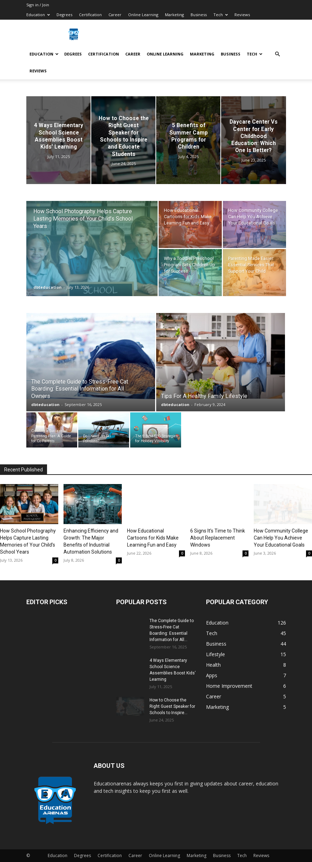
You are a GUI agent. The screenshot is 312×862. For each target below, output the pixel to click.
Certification (90, 14)
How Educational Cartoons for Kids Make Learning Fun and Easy (153, 538)
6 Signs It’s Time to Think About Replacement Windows (217, 538)
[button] (277, 54)
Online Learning (143, 14)
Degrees (64, 14)
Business (199, 14)
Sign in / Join (37, 4)
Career (114, 14)
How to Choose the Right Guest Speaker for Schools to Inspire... (172, 706)
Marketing (174, 14)
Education (38, 14)
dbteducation (47, 287)
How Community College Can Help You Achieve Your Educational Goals (281, 538)
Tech (220, 14)
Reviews (242, 14)
